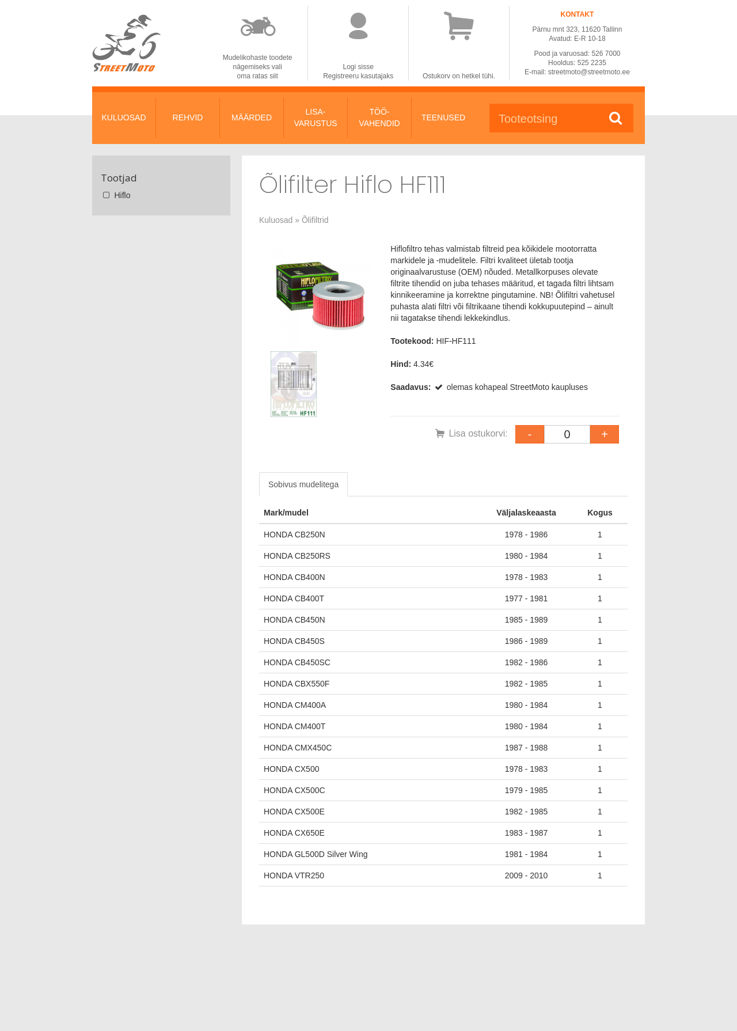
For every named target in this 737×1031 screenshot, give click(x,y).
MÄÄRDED (251, 117)
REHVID (188, 117)
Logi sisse (358, 67)
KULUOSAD (123, 117)
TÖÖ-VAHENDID (379, 117)
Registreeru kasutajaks (358, 76)
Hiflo (116, 195)
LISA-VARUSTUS (315, 117)
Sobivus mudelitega (303, 484)
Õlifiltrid (315, 220)
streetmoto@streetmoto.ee (589, 72)
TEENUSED (443, 117)
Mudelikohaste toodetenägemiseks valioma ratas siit (257, 67)
